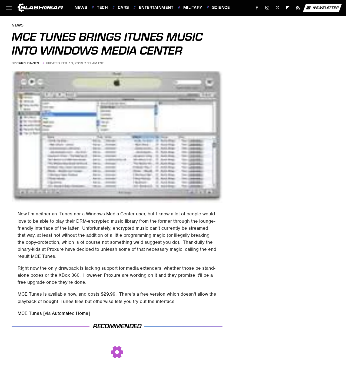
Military (192, 7)
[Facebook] (257, 8)
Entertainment (156, 7)
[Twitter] (277, 8)
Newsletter (322, 7)
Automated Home (70, 313)
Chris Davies (27, 63)
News (81, 7)
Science (221, 7)
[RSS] (298, 8)
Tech (102, 7)
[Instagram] (267, 8)
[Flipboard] (288, 8)
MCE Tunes (30, 313)
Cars (123, 7)
